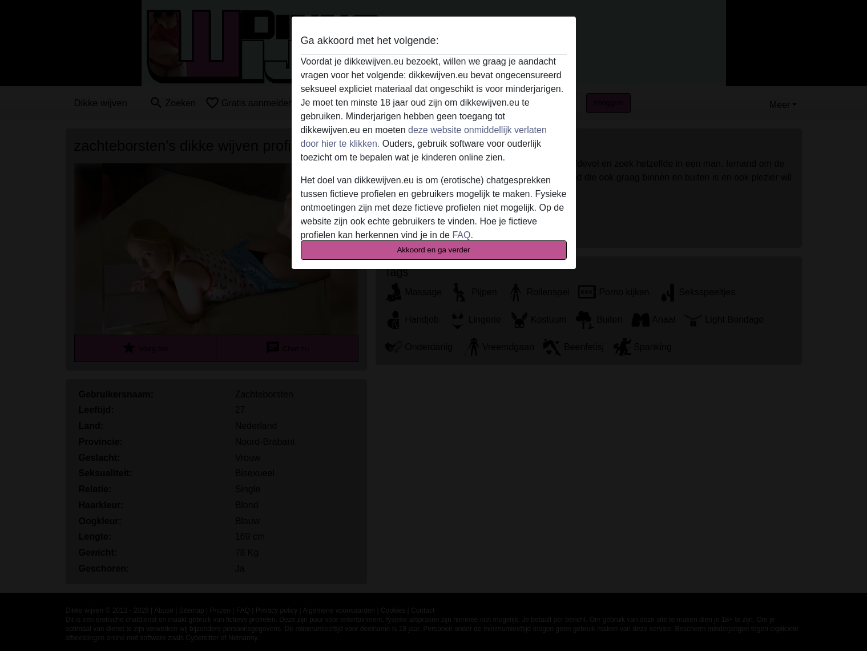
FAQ (461, 235)
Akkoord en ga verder (433, 250)
